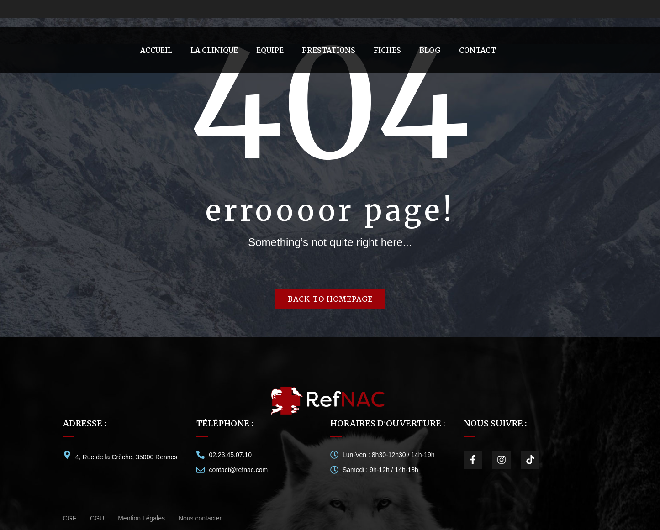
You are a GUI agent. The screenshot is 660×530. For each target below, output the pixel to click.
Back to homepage (330, 299)
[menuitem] (156, 50)
